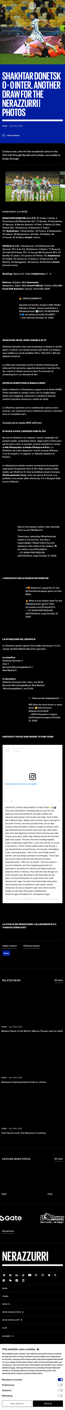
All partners (8, 1231)
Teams (5, 1296)
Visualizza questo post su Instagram (21, 784)
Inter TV (6, 1304)
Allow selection (17, 1403)
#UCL (41, 311)
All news (58, 980)
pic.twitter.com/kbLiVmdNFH (40, 314)
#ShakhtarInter (26, 311)
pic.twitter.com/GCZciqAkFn (32, 549)
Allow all (48, 1403)
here (13, 1367)
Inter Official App (11, 1320)
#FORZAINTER (51, 311)
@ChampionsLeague (36, 591)
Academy (6, 1336)
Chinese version (31, 945)
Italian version (9, 945)
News (4, 1288)
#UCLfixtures (44, 707)
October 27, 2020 (45, 317)
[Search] (61, 5)
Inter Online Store (11, 1312)
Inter (25, 899)
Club (4, 1328)
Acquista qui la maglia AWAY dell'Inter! (22, 422)
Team (6, 953)
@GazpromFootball (38, 711)
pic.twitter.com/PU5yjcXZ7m (40, 607)
